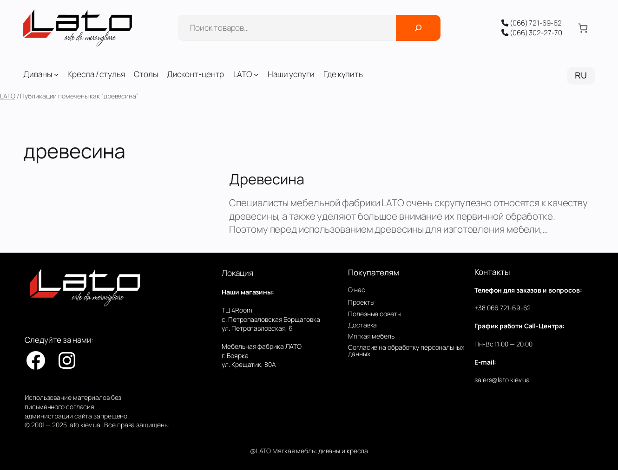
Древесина (266, 179)
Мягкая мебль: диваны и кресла (320, 450)
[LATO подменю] (256, 74)
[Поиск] (418, 28)
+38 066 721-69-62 (502, 307)
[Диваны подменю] (56, 74)
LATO (7, 95)
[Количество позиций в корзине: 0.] (583, 27)
